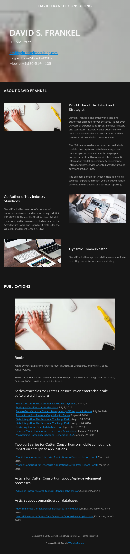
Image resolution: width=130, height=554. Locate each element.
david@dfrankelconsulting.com (33, 52)
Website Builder (76, 543)
